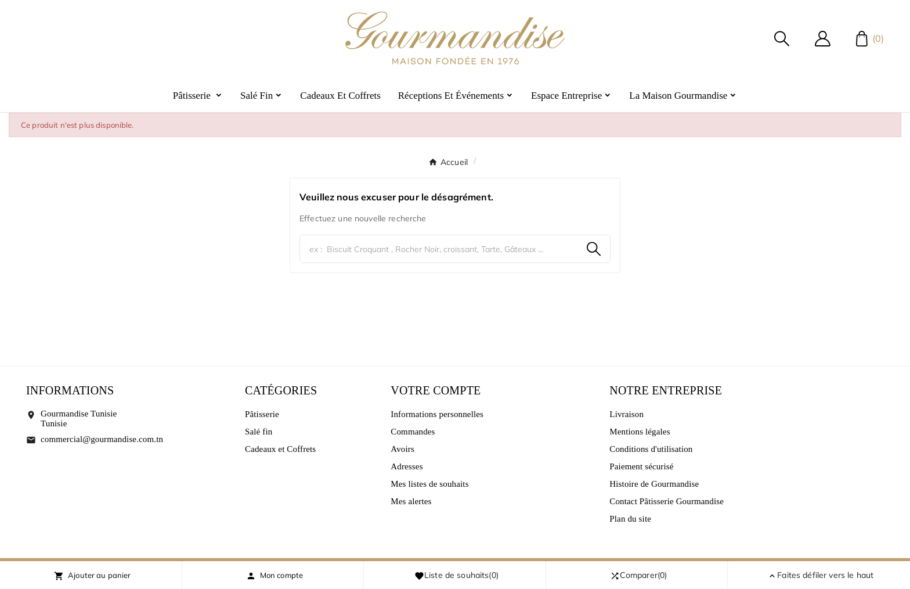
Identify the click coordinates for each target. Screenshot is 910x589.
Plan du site (630, 518)
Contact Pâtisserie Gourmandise (666, 501)
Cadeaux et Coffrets (280, 449)
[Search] (594, 249)
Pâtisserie (262, 414)
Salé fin (258, 431)
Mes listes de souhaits (429, 484)
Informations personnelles (437, 414)
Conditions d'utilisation (650, 449)
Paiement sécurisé (641, 466)
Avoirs (402, 449)
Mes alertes (411, 501)
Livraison (626, 414)
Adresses (407, 466)
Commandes (413, 431)
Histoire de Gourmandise (654, 484)
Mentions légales (639, 431)
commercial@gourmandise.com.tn (102, 439)
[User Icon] (822, 38)
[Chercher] (438, 249)
